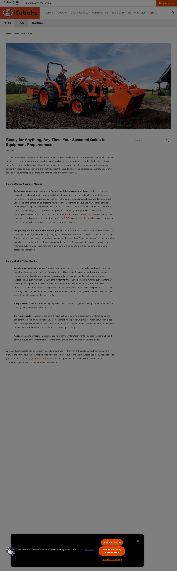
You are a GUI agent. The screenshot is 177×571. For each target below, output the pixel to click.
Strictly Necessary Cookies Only (112, 551)
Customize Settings (112, 559)
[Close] (138, 541)
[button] (10, 551)
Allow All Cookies (112, 542)
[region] (77, 550)
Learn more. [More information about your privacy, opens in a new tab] (89, 550)
